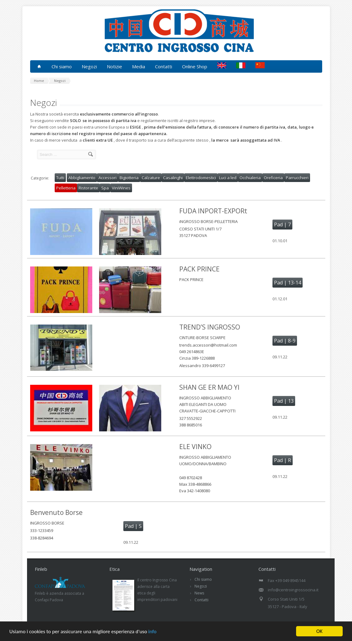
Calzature (151, 177)
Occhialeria (250, 177)
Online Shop (194, 66)
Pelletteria (65, 188)
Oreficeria (273, 177)
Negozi (200, 586)
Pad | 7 (282, 224)
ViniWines (121, 188)
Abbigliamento (81, 177)
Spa (105, 188)
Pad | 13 (284, 401)
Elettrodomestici (201, 177)
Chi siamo (203, 579)
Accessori (107, 177)
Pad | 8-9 (284, 340)
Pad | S (133, 526)
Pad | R (282, 460)
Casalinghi (173, 177)
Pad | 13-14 (287, 282)
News (199, 593)
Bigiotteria (129, 177)
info (152, 632)
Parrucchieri (297, 177)
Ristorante (88, 188)
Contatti (163, 66)
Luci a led (227, 177)
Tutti (60, 177)
